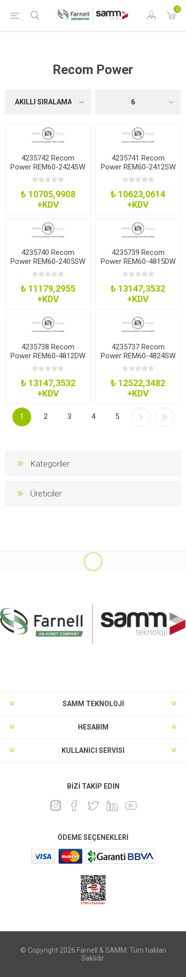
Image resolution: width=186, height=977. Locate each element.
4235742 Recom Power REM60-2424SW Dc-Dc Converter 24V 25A (47, 171)
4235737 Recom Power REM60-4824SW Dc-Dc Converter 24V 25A (138, 360)
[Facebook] (74, 806)
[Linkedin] (112, 806)
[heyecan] (93, 806)
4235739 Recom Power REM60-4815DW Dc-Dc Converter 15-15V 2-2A (138, 266)
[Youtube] (131, 806)
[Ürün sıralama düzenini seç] (48, 101)
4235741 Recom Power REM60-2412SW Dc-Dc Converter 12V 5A (138, 171)
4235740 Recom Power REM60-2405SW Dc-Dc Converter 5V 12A (47, 266)
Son (164, 416)
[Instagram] (55, 806)
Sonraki (140, 416)
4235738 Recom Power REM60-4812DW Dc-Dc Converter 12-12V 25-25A (47, 360)
